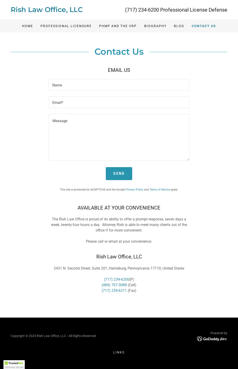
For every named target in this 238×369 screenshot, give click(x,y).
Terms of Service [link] (160, 189)
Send (119, 173)
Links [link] (119, 352)
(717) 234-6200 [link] (142, 10)
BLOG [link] (179, 26)
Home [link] (27, 26)
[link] (65, 11)
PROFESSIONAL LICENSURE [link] (66, 26)
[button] (14, 364)
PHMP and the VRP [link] (118, 26)
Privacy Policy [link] (134, 189)
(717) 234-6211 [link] (114, 290)
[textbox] (119, 85)
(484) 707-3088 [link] (114, 285)
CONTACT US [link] (204, 26)
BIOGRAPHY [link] (155, 26)
